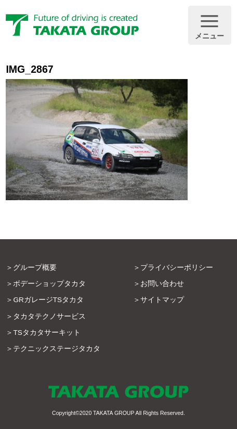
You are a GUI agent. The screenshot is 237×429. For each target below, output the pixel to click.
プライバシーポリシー (176, 267)
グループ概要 (35, 267)
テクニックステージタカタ (56, 349)
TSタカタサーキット (46, 332)
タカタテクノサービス (49, 316)
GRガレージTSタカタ (48, 300)
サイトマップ (162, 300)
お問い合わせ (162, 284)
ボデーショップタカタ (49, 284)
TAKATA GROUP (113, 413)
